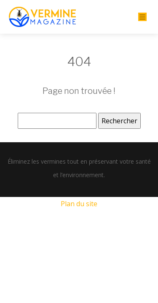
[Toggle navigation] (142, 17)
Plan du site (79, 203)
